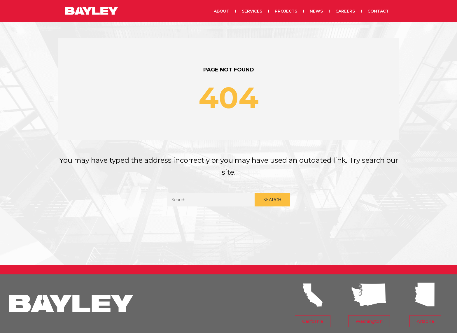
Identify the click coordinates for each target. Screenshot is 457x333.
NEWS (316, 10)
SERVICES (252, 10)
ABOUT (221, 10)
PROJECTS (286, 10)
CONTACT (378, 10)
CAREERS (345, 10)
